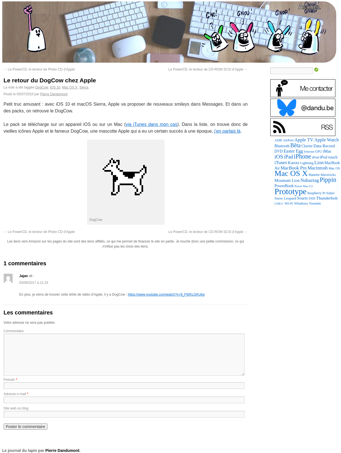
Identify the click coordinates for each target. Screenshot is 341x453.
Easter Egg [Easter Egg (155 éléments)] (293, 151)
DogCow (41, 87)
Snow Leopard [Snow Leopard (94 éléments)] (285, 198)
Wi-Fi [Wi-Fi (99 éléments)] (289, 203)
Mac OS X (69, 87)
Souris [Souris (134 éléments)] (302, 198)
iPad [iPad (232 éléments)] (288, 157)
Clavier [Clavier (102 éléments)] (307, 146)
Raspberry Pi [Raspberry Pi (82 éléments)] (316, 193)
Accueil (310, 6)
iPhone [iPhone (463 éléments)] (302, 156)
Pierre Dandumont (53, 94)
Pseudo (9, 380)
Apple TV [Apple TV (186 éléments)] (303, 139)
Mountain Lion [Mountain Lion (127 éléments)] (286, 180)
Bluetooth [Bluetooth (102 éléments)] (281, 146)
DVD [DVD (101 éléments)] (278, 151)
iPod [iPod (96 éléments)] (315, 157)
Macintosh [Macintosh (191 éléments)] (318, 168)
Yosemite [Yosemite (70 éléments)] (315, 203)
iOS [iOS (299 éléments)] (278, 156)
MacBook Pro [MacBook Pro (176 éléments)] (294, 168)
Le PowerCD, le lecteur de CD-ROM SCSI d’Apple (208, 69)
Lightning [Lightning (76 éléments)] (306, 163)
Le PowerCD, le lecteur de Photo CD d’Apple (39, 69)
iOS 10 (55, 87)
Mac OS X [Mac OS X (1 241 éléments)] (291, 173)
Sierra (83, 87)
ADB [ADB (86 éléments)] (278, 140)
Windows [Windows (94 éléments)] (301, 203)
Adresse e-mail (15, 394)
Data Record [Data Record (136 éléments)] (324, 145)
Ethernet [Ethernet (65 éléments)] (309, 151)
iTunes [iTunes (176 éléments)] (280, 162)
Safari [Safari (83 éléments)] (330, 193)
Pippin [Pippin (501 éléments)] (328, 179)
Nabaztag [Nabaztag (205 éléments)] (309, 180)
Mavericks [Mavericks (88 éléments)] (328, 175)
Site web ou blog (16, 408)
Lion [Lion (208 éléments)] (319, 162)
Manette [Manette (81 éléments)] (314, 175)
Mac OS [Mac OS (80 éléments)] (334, 168)
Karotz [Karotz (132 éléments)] (293, 162)
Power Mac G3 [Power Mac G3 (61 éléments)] (303, 186)
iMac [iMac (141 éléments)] (327, 151)
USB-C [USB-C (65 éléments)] (279, 203)
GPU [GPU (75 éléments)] (318, 151)
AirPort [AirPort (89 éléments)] (288, 140)
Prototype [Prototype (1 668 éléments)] (290, 191)
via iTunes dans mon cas (151, 124)
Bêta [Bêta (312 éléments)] (295, 145)
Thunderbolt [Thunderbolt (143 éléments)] (327, 198)
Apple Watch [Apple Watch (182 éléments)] (326, 139)
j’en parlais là (227, 131)
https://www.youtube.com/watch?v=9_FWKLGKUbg (166, 294)
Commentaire (14, 331)
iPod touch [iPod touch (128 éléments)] (329, 157)
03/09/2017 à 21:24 (33, 283)
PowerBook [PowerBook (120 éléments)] (284, 186)
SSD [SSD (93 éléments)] (312, 198)
